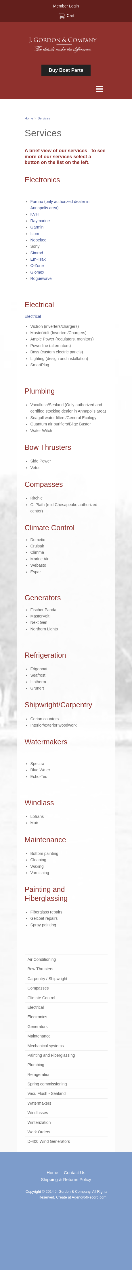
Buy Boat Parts (66, 70)
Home (29, 118)
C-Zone (37, 265)
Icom (34, 233)
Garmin (37, 227)
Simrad (36, 253)
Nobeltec (38, 240)
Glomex (37, 272)
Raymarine (40, 220)
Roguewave (41, 278)
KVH (34, 214)
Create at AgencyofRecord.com (81, 1197)
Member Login (66, 6)
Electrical (33, 316)
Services (44, 118)
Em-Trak (38, 259)
